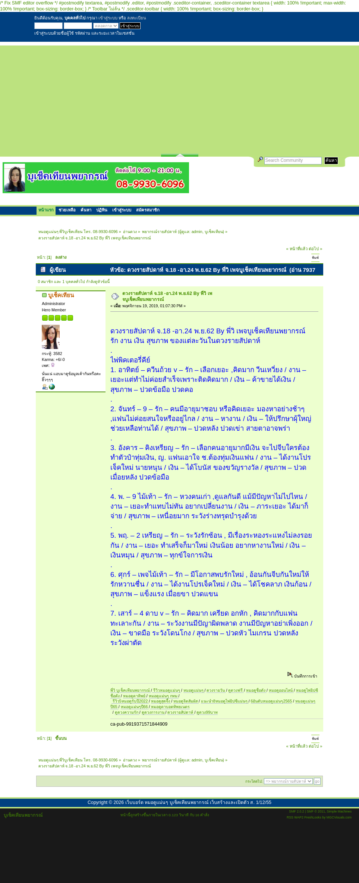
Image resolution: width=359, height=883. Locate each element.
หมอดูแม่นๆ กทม (164, 696)
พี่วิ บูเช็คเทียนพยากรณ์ (130, 690)
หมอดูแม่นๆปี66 (135, 706)
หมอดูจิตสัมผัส (186, 701)
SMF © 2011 (316, 811)
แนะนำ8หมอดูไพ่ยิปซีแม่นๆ (225, 701)
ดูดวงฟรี (236, 690)
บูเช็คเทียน (214, 231)
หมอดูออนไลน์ (281, 690)
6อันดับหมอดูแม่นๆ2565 (271, 701)
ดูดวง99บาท (207, 712)
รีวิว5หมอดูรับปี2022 (130, 701)
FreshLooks (312, 817)
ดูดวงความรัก (127, 712)
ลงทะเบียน (136, 18)
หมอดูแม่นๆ (194, 690)
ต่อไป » (315, 248)
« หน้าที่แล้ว (297, 248)
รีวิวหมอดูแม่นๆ (166, 690)
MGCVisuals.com (339, 817)
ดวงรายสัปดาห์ (180, 712)
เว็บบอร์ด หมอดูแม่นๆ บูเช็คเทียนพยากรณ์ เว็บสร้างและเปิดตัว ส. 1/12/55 (198, 802)
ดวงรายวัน (216, 690)
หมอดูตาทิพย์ (135, 696)
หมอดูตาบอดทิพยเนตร (170, 706)
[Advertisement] (179, 97)
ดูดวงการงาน (154, 712)
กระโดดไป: (254, 781)
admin (197, 231)
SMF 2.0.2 (296, 811)
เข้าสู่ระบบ (107, 18)
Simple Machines (339, 811)
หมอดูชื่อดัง (256, 690)
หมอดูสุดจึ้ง (161, 701)
